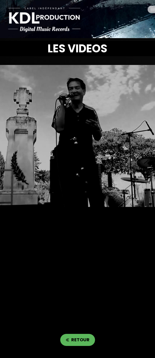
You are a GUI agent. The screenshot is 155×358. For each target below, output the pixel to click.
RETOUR (78, 340)
